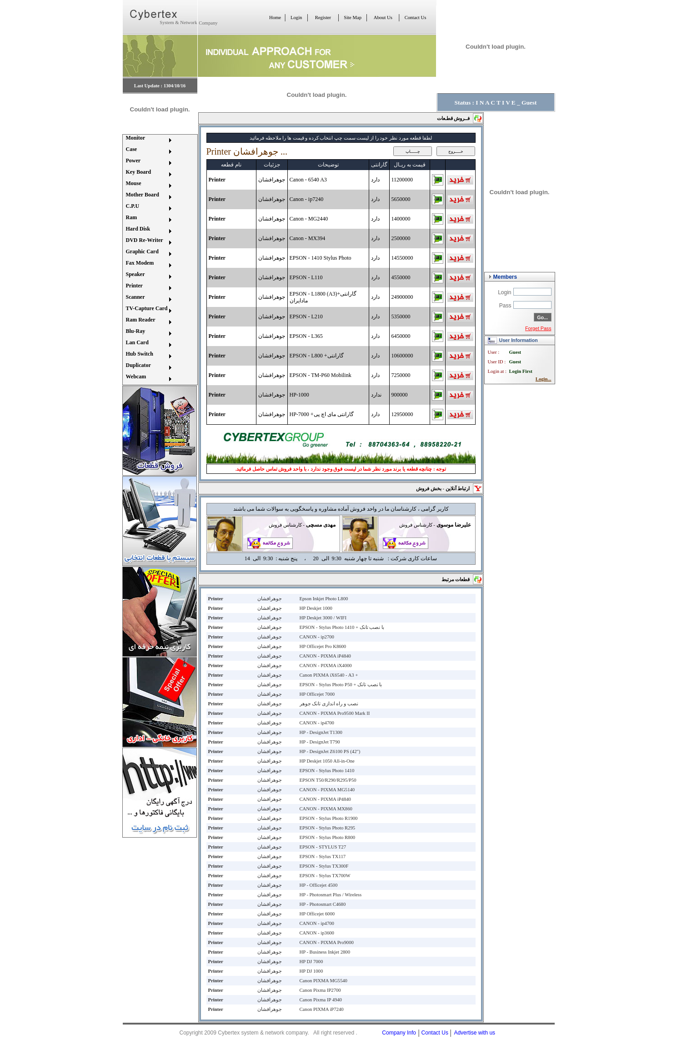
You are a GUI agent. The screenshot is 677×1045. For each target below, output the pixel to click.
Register (323, 17)
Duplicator (138, 365)
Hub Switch (139, 354)
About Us (383, 17)
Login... (544, 379)
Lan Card (137, 342)
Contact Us (415, 17)
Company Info (399, 1033)
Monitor (135, 138)
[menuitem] (148, 140)
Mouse (133, 183)
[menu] (148, 260)
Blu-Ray (135, 331)
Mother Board (142, 194)
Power (133, 160)
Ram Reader (140, 320)
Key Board (138, 172)
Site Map (352, 17)
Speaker (135, 274)
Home (275, 17)
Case (131, 149)
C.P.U (133, 206)
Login (296, 17)
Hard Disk (138, 229)
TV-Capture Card (147, 308)
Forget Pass (538, 328)
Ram (131, 217)
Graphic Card (142, 251)
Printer (134, 285)
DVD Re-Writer (144, 240)
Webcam (136, 376)
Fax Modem (140, 263)
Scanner (135, 297)
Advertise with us (474, 1033)
